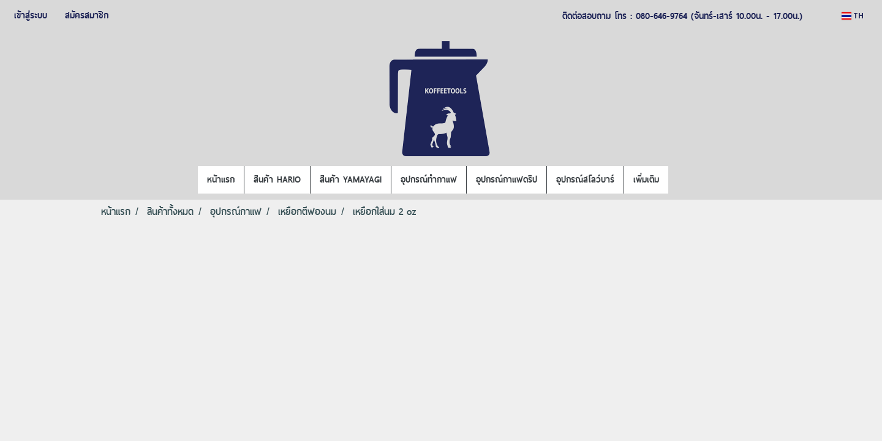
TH (853, 15)
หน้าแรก (221, 179)
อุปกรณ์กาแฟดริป (506, 179)
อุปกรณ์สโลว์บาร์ (585, 179)
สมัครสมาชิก (86, 15)
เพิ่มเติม (646, 179)
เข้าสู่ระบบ (30, 15)
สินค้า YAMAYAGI (351, 179)
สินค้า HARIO (277, 179)
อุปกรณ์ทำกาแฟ (429, 179)
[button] (679, 180)
